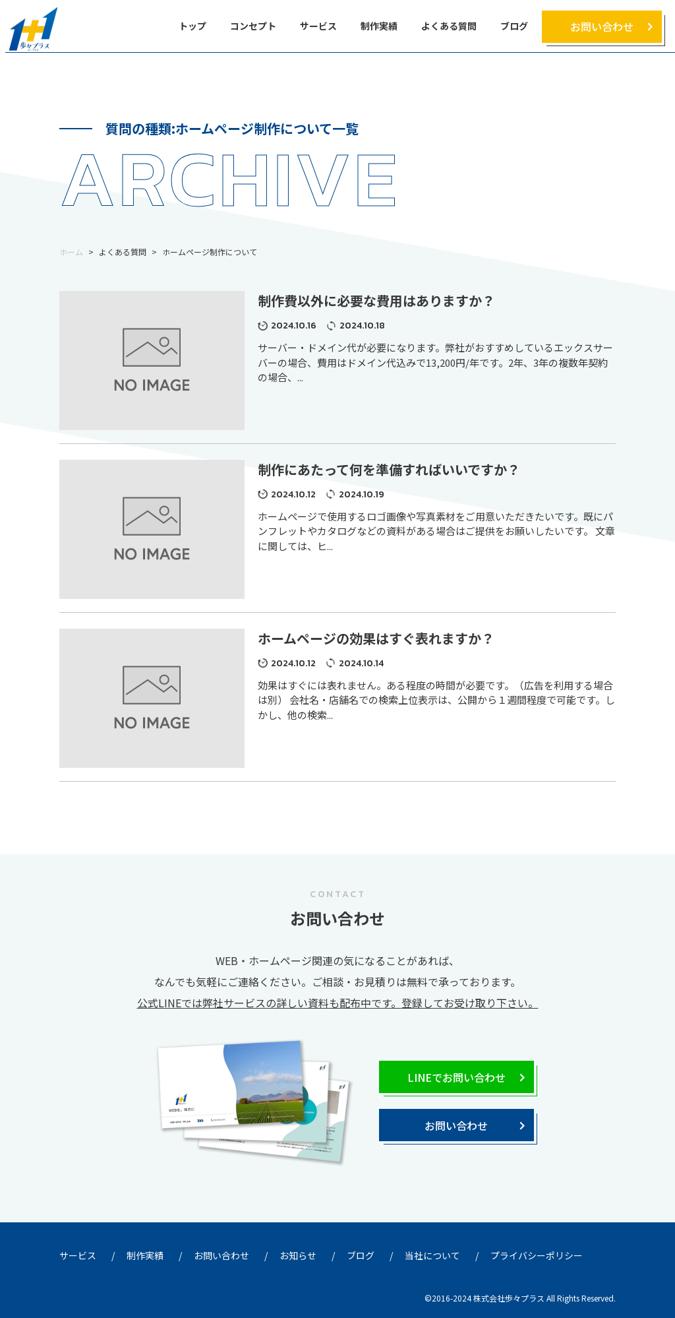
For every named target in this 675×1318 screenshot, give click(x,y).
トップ (192, 25)
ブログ (514, 25)
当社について (432, 1255)
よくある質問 (449, 25)
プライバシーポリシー (536, 1255)
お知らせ (297, 1255)
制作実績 (379, 25)
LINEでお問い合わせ (456, 1077)
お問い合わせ (601, 26)
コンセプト (253, 25)
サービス (318, 25)
